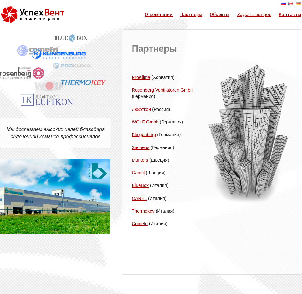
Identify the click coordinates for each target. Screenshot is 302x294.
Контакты (290, 14)
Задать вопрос (254, 14)
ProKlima (141, 77)
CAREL (139, 198)
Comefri (140, 223)
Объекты (219, 14)
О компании (159, 14)
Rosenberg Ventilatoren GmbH (163, 90)
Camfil (138, 172)
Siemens (141, 147)
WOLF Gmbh (145, 121)
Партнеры (191, 14)
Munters (140, 160)
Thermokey (143, 210)
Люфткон (141, 109)
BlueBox (140, 185)
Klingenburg (144, 134)
